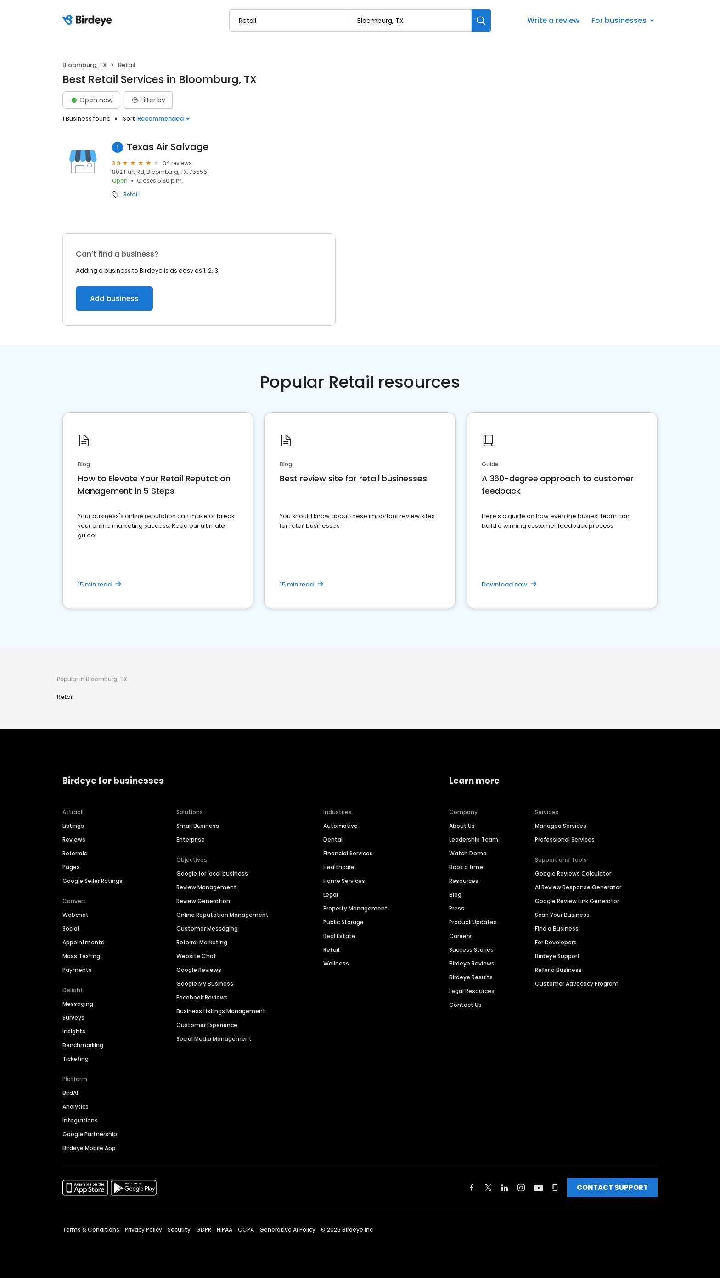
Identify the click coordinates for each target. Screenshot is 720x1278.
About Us (462, 826)
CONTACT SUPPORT (612, 1187)
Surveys (73, 1017)
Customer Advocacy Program (577, 984)
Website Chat (196, 956)
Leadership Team (473, 839)
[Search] (481, 20)
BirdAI (70, 1093)
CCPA (246, 1229)
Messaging (77, 1004)
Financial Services (348, 853)
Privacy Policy (143, 1229)
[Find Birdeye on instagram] (521, 1187)
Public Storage (343, 922)
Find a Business (557, 928)
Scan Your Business (562, 915)
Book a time (466, 867)
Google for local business (212, 873)
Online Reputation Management (222, 915)
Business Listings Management (220, 1011)
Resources (463, 881)
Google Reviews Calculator (573, 873)
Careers (460, 936)
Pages (71, 867)
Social (70, 928)
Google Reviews (198, 970)
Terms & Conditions (90, 1229)
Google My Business (204, 984)
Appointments (83, 942)
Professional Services (565, 839)
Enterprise (190, 839)
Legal (330, 895)
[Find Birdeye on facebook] (472, 1187)
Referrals (74, 853)
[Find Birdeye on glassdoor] (555, 1187)
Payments (77, 970)
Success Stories (471, 950)
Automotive (340, 826)
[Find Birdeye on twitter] (488, 1187)
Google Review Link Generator (577, 901)
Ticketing (75, 1059)
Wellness (336, 963)
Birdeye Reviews (472, 963)
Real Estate (339, 936)
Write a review (553, 20)
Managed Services (560, 826)
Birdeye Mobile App (89, 1148)
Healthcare (338, 867)
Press (456, 908)
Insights (73, 1031)
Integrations (80, 1120)
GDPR (203, 1229)
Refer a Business (558, 970)
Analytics (75, 1107)
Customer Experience (206, 1025)
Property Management (355, 908)
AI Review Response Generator (578, 887)
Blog (455, 895)
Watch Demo (468, 853)
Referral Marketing (201, 942)
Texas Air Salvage (167, 147)
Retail (131, 194)
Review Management (206, 887)
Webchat (75, 915)
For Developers (556, 942)
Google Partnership (89, 1134)
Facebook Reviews (202, 997)
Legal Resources (472, 991)
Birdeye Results (471, 977)
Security (179, 1229)
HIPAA (224, 1229)
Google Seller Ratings (92, 881)
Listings (73, 826)
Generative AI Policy (287, 1229)
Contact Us (465, 1005)
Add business (114, 298)
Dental (333, 839)
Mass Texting (81, 956)
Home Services (344, 881)
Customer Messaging (207, 928)
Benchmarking (82, 1045)
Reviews (73, 839)
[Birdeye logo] (88, 20)
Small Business (197, 826)
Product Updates (473, 922)
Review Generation (203, 901)
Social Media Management (214, 1039)
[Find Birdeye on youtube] (538, 1187)
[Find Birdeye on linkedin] (504, 1187)
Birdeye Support (557, 956)
